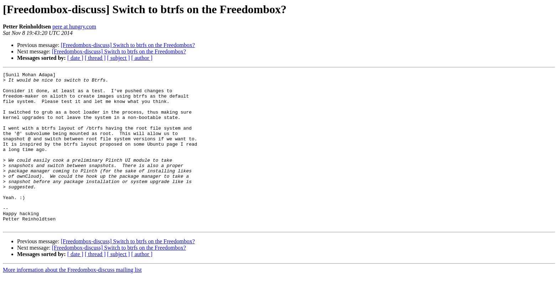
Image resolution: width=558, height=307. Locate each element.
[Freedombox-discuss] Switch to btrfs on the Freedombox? (128, 45)
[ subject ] (118, 58)
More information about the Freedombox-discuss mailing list (72, 301)
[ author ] (142, 58)
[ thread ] (95, 58)
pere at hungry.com (74, 27)
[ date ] (75, 58)
